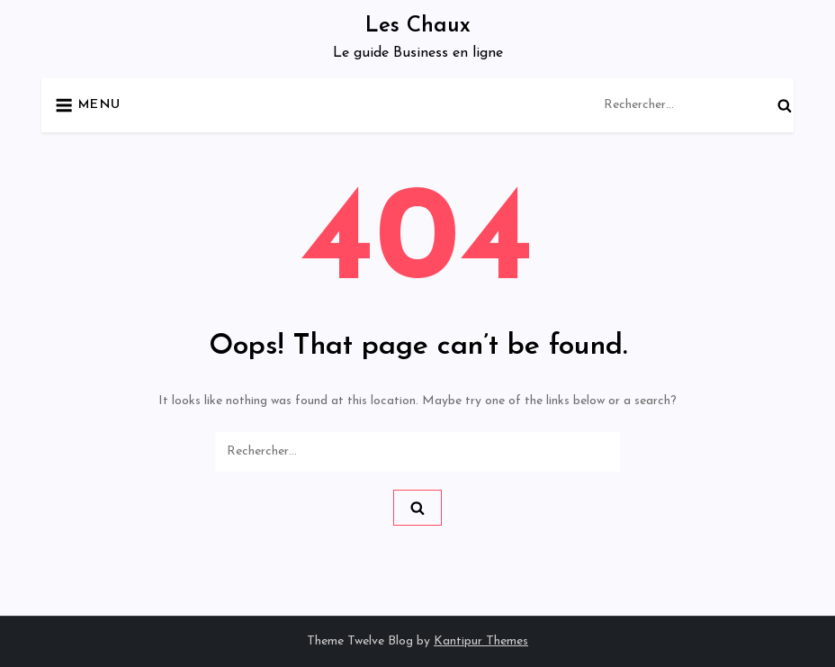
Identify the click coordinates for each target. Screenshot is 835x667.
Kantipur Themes (481, 641)
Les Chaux (418, 26)
